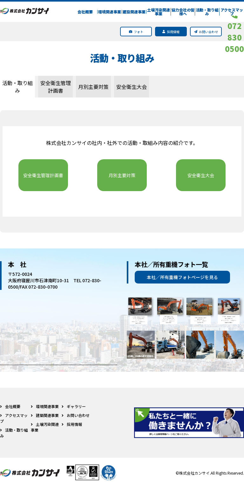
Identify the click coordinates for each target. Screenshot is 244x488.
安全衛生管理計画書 (55, 86)
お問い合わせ (76, 415)
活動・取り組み (207, 12)
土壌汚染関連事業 (158, 12)
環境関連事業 (109, 12)
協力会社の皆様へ (183, 12)
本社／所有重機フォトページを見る (182, 277)
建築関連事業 (45, 415)
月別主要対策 (93, 86)
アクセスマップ (231, 12)
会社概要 (85, 12)
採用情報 (72, 424)
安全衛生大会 (131, 86)
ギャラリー (74, 406)
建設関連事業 (134, 12)
